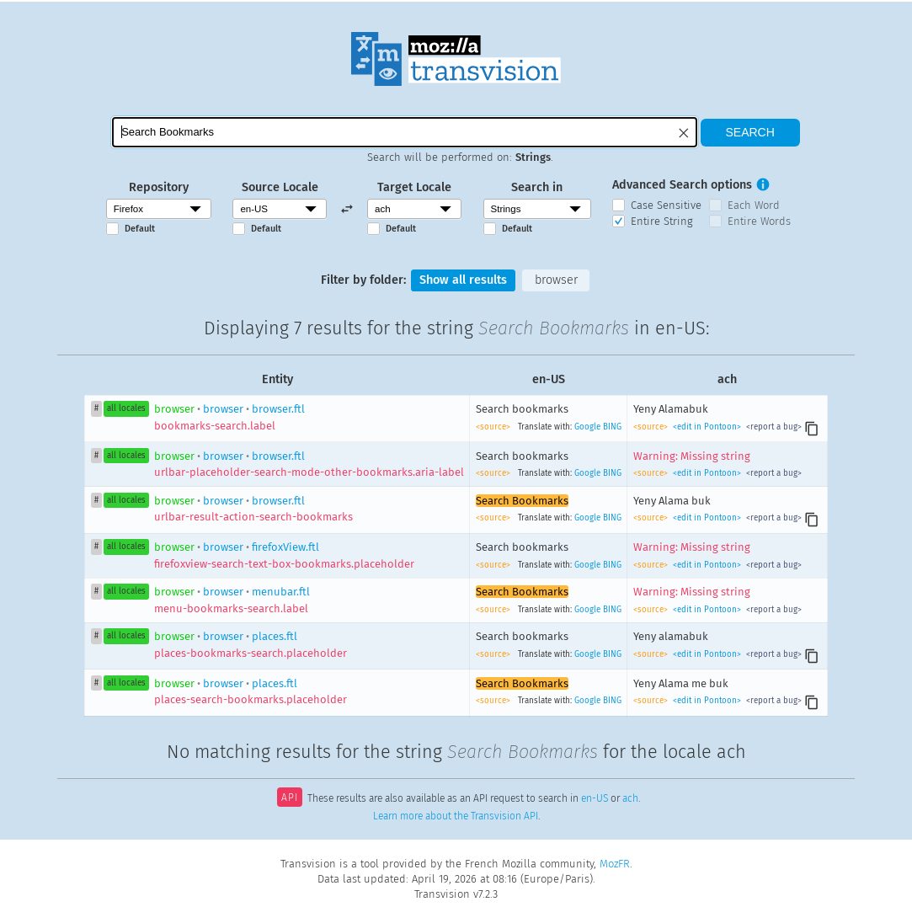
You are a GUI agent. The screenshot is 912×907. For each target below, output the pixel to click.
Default (140, 228)
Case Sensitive (666, 205)
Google (587, 427)
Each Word (754, 205)
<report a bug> (773, 427)
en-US (594, 799)
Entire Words (759, 221)
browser (556, 280)
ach (630, 799)
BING (612, 427)
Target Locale (414, 187)
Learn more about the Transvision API (455, 816)
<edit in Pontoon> (707, 427)
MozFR (615, 863)
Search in (537, 187)
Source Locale (280, 187)
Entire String (662, 221)
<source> (494, 427)
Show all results (463, 280)
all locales (126, 408)
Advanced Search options (682, 185)
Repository (159, 187)
